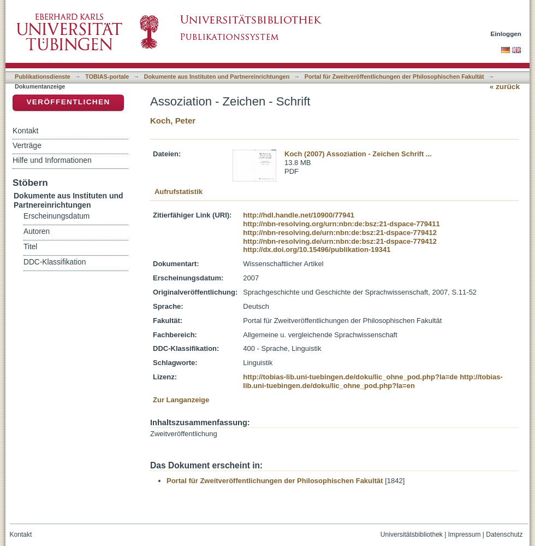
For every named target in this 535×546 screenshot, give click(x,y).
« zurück (505, 87)
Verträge (27, 145)
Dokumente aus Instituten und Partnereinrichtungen (217, 76)
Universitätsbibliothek (412, 534)
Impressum (464, 534)
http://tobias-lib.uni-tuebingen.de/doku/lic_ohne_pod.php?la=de (350, 377)
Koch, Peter (172, 120)
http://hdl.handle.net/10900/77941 (298, 215)
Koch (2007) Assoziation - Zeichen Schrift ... (358, 154)
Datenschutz (504, 534)
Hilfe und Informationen (52, 160)
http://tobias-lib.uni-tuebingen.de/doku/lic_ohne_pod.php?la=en (373, 381)
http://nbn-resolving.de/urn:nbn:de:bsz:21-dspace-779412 (340, 232)
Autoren (36, 231)
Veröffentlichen (68, 102)
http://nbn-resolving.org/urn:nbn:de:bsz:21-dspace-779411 (341, 224)
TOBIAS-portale (107, 76)
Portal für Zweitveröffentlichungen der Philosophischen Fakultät (394, 76)
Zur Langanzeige (181, 400)
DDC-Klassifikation (54, 262)
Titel (30, 247)
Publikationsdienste (42, 76)
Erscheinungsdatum (56, 216)
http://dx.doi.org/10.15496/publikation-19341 (316, 249)
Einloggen (506, 33)
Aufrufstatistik (178, 191)
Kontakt (25, 130)
